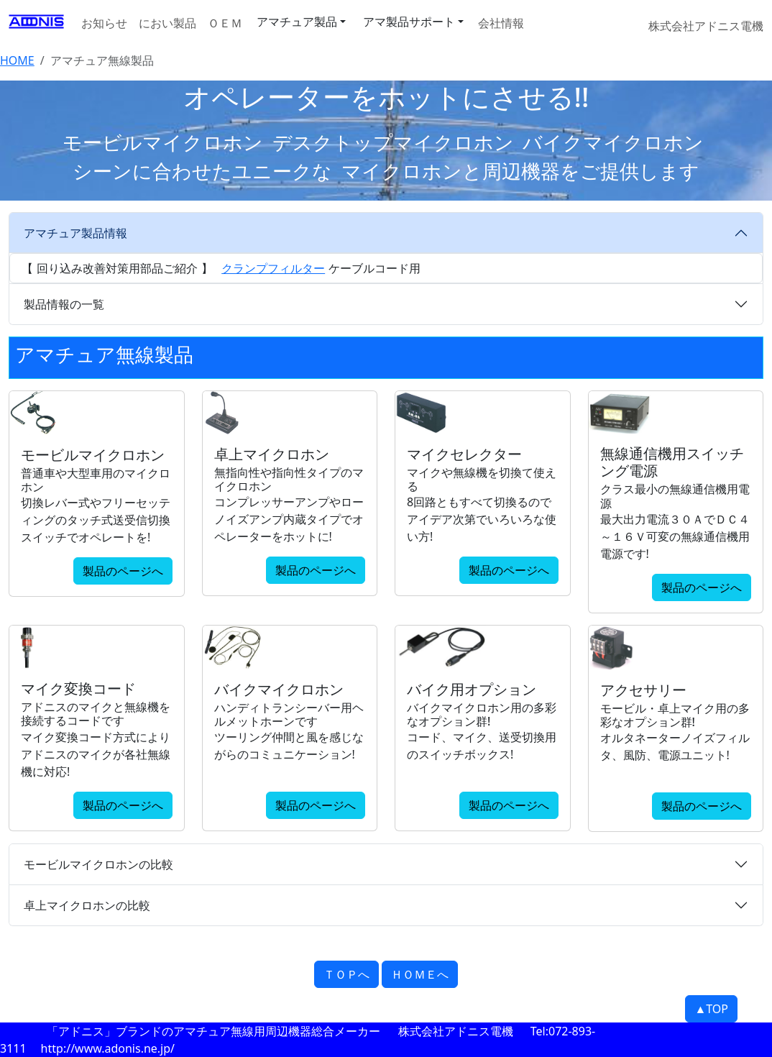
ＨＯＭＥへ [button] (420, 974)
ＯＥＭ (225, 23)
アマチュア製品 (297, 21)
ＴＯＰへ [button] (346, 974)
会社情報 (501, 23)
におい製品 (167, 23)
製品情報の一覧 (64, 304)
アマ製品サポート (409, 21)
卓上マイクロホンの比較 (87, 905)
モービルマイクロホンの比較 (98, 864)
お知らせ (104, 23)
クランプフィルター (273, 268)
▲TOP (711, 1009)
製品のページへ (123, 571)
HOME (17, 60)
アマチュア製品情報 (75, 233)
